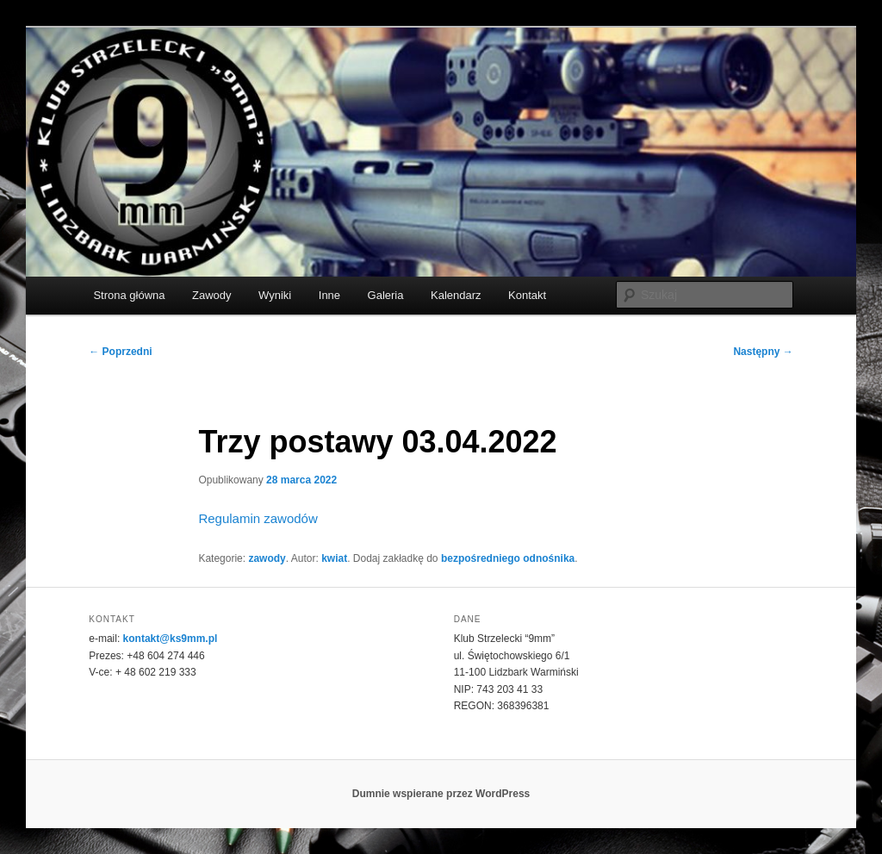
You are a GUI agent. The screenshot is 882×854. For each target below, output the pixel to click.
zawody (266, 558)
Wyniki (274, 295)
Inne (329, 295)
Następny (762, 352)
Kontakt (527, 295)
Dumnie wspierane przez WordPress (441, 794)
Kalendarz (456, 295)
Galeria (386, 295)
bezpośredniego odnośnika (508, 558)
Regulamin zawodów (257, 518)
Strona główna (129, 295)
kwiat (334, 558)
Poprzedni (120, 352)
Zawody (212, 295)
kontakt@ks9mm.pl (170, 639)
